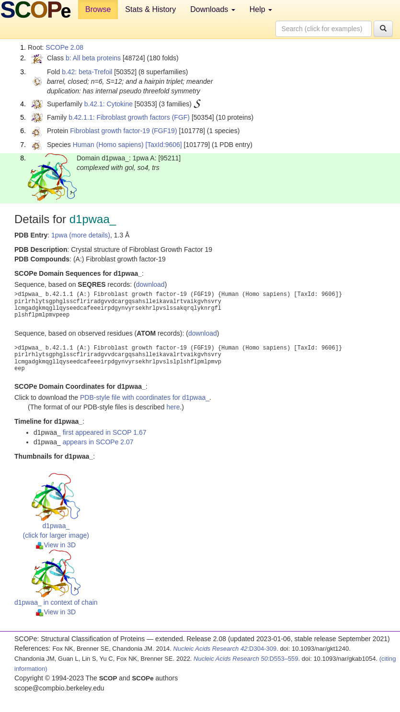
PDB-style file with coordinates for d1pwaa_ (144, 397)
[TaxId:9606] (163, 144)
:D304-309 (225, 648)
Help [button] (261, 9)
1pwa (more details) (80, 235)
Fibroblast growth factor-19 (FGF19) (123, 131)
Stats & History (150, 9)
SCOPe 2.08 (64, 47)
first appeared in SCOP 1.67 (105, 432)
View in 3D (56, 545)
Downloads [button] (212, 9)
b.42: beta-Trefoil (87, 72)
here (173, 407)
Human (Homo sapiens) (108, 144)
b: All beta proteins (93, 58)
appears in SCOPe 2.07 (98, 442)
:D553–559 (246, 658)
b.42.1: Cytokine (108, 104)
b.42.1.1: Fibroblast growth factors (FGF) (129, 117)
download (150, 284)
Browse (98, 9)
